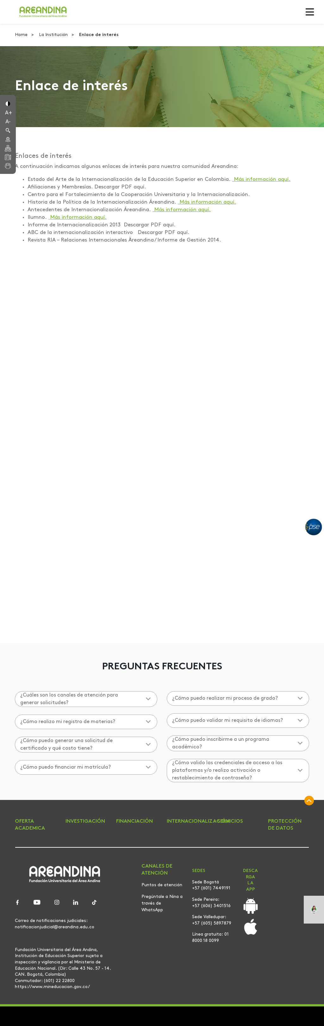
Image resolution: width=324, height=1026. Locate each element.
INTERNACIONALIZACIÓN (198, 821)
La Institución (54, 35)
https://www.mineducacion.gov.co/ (52, 987)
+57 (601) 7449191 (211, 888)
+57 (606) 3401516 (211, 906)
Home (22, 35)
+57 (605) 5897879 (211, 923)
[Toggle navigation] (308, 12)
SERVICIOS (230, 821)
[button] (8, 103)
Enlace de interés (99, 35)
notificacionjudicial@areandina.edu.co (54, 927)
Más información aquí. (261, 179)
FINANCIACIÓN (134, 821)
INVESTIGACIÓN (85, 821)
